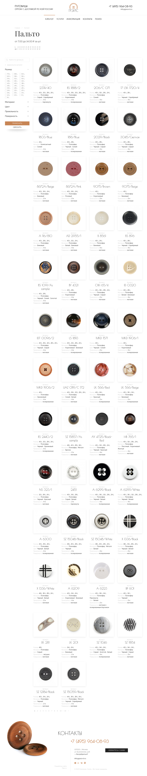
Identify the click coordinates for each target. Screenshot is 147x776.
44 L (40, 142)
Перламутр (94, 598)
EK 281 (45, 642)
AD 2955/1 (73, 236)
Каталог (49, 19)
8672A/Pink (73, 186)
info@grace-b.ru (126, 9)
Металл (81, 448)
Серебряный (48, 97)
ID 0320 (130, 285)
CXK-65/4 (101, 285)
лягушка (46, 654)
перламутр (47, 102)
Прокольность (11, 111)
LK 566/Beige (130, 387)
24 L (52, 93)
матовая (102, 102)
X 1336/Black (130, 539)
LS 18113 (73, 338)
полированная (76, 102)
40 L (40, 93)
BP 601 (130, 588)
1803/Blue (45, 137)
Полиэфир (45, 95)
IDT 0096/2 (45, 338)
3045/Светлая (129, 137)
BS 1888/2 (73, 87)
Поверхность (11, 116)
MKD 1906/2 (45, 387)
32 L (44, 93)
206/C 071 (102, 87)
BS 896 (129, 236)
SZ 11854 (130, 642)
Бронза (68, 450)
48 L (68, 445)
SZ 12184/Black (45, 691)
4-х (44, 100)
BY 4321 (73, 285)
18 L (80, 445)
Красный (97, 397)
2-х (44, 198)
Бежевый (40, 196)
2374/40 (45, 87)
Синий (96, 97)
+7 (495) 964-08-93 (120, 6)
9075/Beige (130, 186)
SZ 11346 (102, 642)
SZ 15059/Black (73, 691)
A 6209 (73, 588)
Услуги (60, 19)
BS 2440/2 (45, 436)
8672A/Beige (45, 186)
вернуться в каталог (13, 65)
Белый (68, 245)
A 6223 (101, 588)
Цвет (7, 107)
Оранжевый (41, 397)
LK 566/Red (102, 387)
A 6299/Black (101, 489)
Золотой (53, 298)
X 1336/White (45, 588)
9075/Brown (101, 186)
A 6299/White (130, 489)
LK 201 (73, 642)
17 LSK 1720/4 (130, 87)
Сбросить (17, 127)
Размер (8, 69)
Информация (73, 19)
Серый (40, 97)
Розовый (68, 196)
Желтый (121, 449)
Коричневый (70, 97)
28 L (48, 93)
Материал (9, 102)
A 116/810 (45, 236)
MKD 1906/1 (130, 338)
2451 (74, 489)
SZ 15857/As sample (73, 438)
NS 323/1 (45, 489)
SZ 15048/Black (74, 539)
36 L (72, 93)
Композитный (46, 144)
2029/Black (102, 137)
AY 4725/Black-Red (101, 438)
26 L (48, 544)
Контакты (87, 19)
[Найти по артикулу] (17, 60)
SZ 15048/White (101, 539)
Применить (17, 123)
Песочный (126, 446)
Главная (17, 28)
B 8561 (102, 236)
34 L (128, 544)
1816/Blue (73, 137)
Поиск (98, 19)
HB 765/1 (130, 436)
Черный (125, 97)
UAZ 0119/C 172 (73, 387)
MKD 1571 (102, 338)
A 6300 (45, 539)
